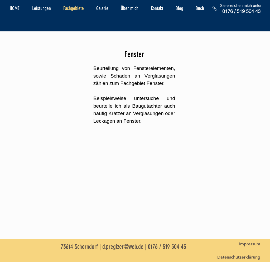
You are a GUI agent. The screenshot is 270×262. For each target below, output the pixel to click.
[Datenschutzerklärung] (238, 257)
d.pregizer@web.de (122, 246)
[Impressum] (249, 244)
